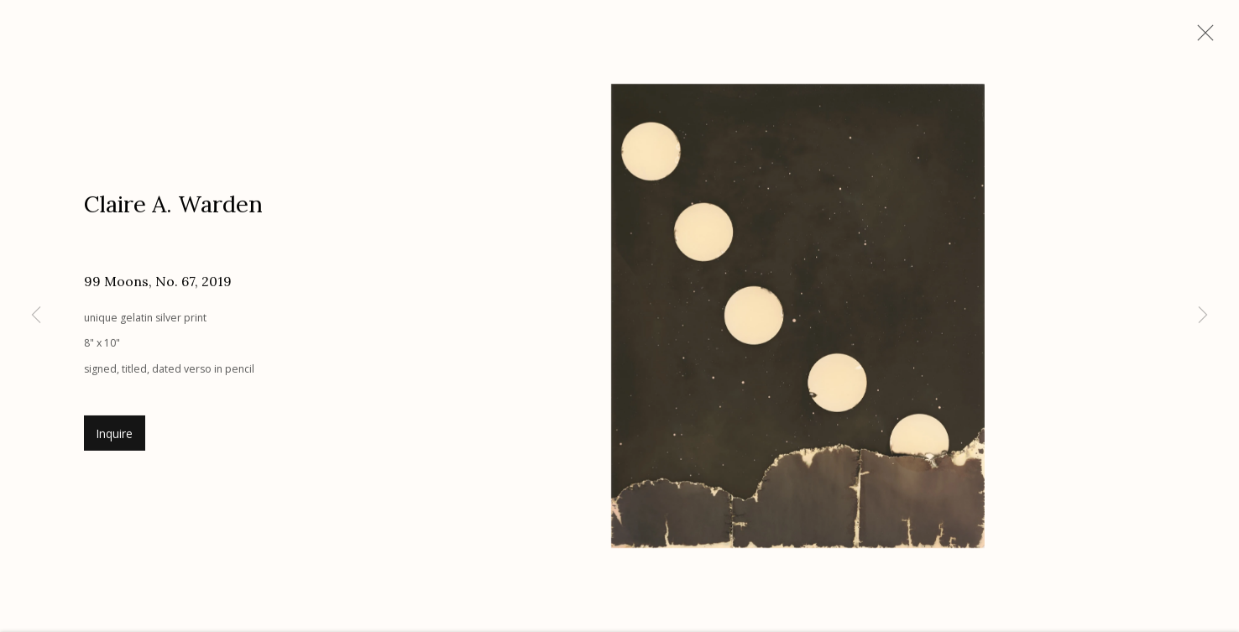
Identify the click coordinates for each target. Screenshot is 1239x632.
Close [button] (1201, 37)
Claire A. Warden (173, 206)
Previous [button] (36, 316)
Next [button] (1203, 316)
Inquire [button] (115, 436)
